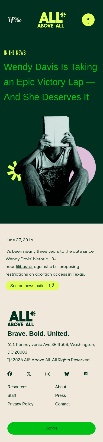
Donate (51, 428)
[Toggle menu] (9, 19)
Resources (17, 387)
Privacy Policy (20, 404)
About (60, 387)
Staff (11, 395)
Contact (62, 404)
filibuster (24, 267)
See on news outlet (32, 285)
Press (60, 395)
